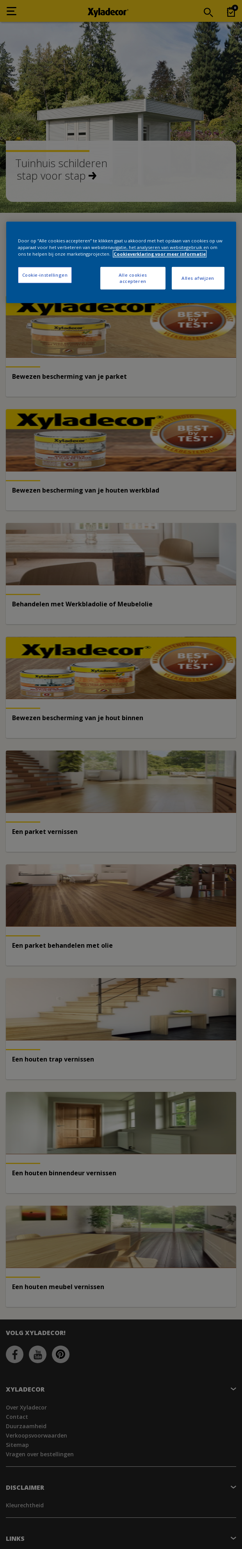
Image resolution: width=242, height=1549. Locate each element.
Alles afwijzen (198, 278)
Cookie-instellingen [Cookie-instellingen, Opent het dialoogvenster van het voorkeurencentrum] (45, 275)
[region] (121, 262)
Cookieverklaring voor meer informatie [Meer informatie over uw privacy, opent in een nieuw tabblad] (160, 254)
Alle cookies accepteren (133, 278)
